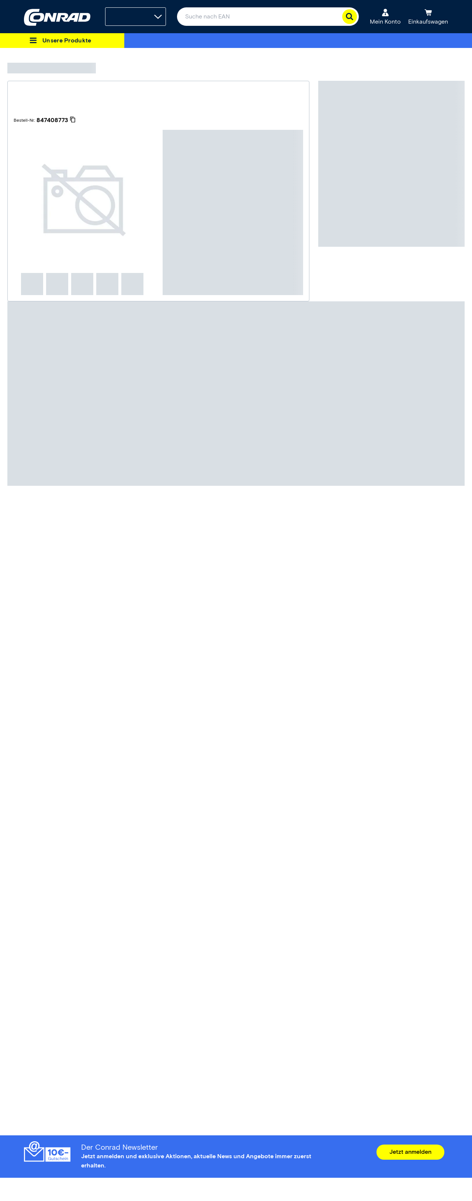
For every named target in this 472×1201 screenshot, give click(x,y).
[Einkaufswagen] (428, 16)
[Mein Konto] (385, 16)
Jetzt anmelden (410, 1151)
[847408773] (56, 120)
